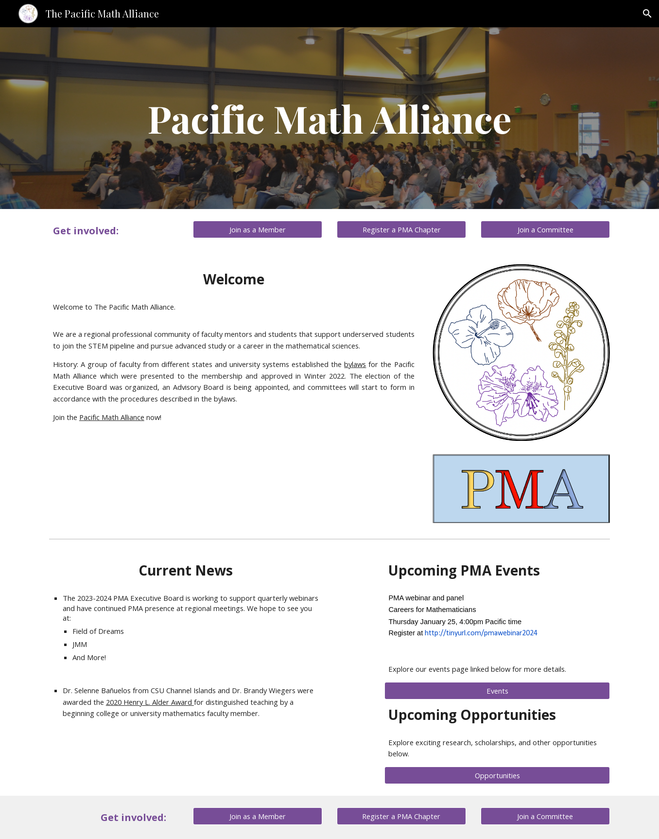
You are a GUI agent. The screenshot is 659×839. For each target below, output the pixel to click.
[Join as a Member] (257, 229)
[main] (329, 118)
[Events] (497, 690)
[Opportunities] (497, 775)
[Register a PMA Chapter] (401, 229)
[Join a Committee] (545, 229)
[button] (647, 13)
